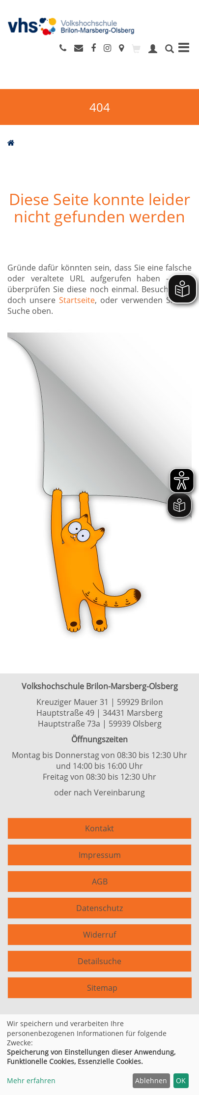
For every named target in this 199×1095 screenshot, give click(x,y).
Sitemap (102, 987)
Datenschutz (99, 908)
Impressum (100, 855)
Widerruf (99, 934)
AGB (100, 881)
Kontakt (99, 828)
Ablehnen (151, 1080)
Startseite (77, 300)
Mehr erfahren (31, 1080)
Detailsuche (99, 961)
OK (181, 1080)
